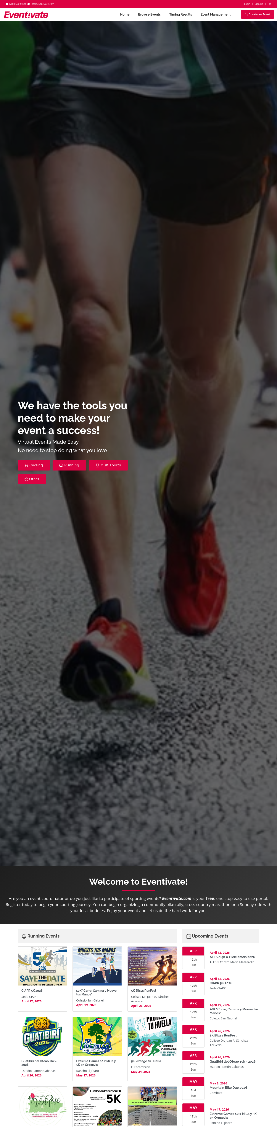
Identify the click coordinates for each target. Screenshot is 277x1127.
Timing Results (180, 14)
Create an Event (257, 14)
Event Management (215, 14)
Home (124, 14)
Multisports (108, 465)
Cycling (34, 465)
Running (69, 465)
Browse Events (149, 14)
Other (32, 479)
